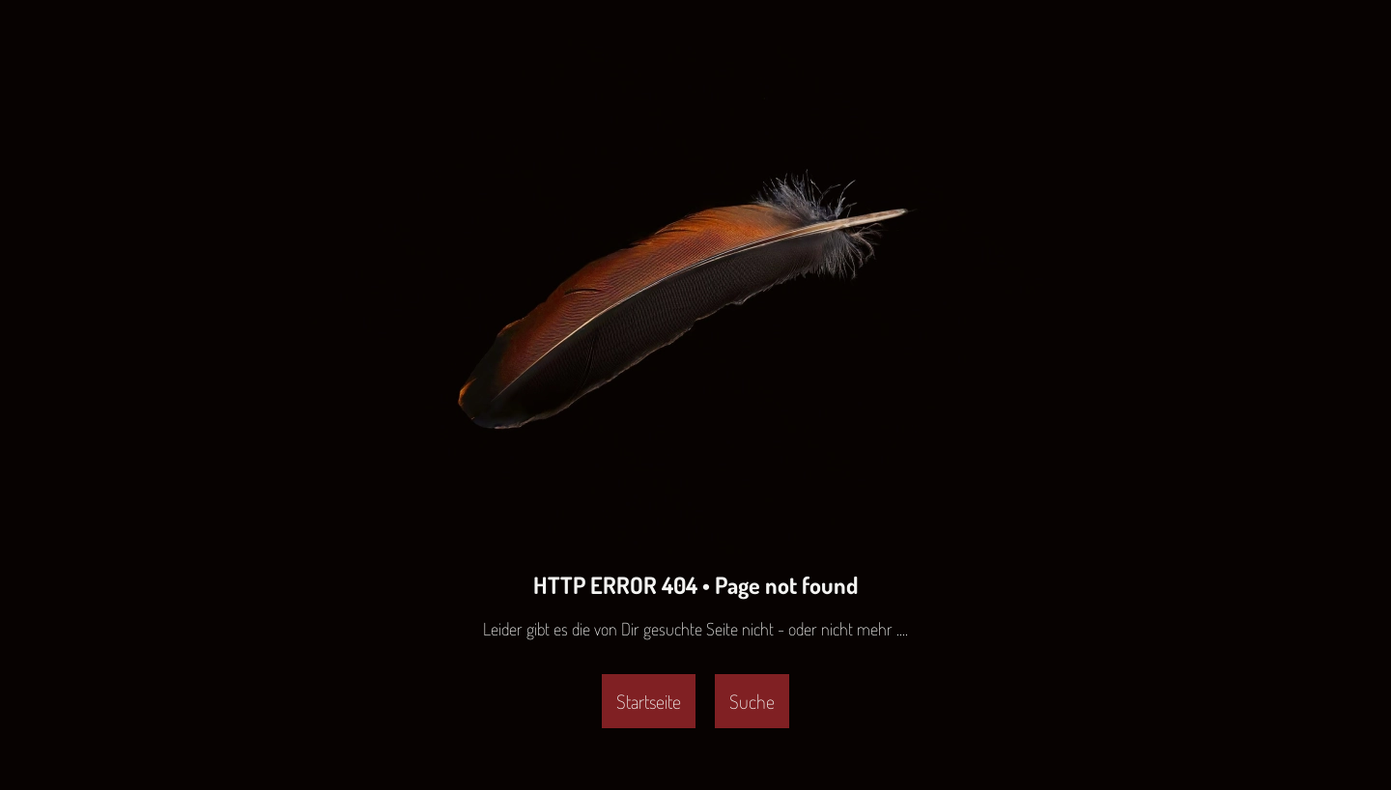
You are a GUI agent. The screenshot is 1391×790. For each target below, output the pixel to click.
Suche (752, 701)
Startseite (648, 701)
